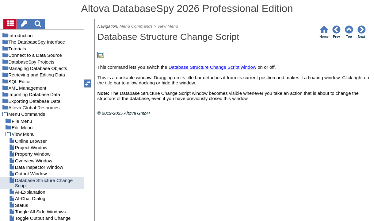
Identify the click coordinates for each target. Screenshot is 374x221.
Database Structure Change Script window (212, 67)
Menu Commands (136, 26)
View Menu (167, 26)
